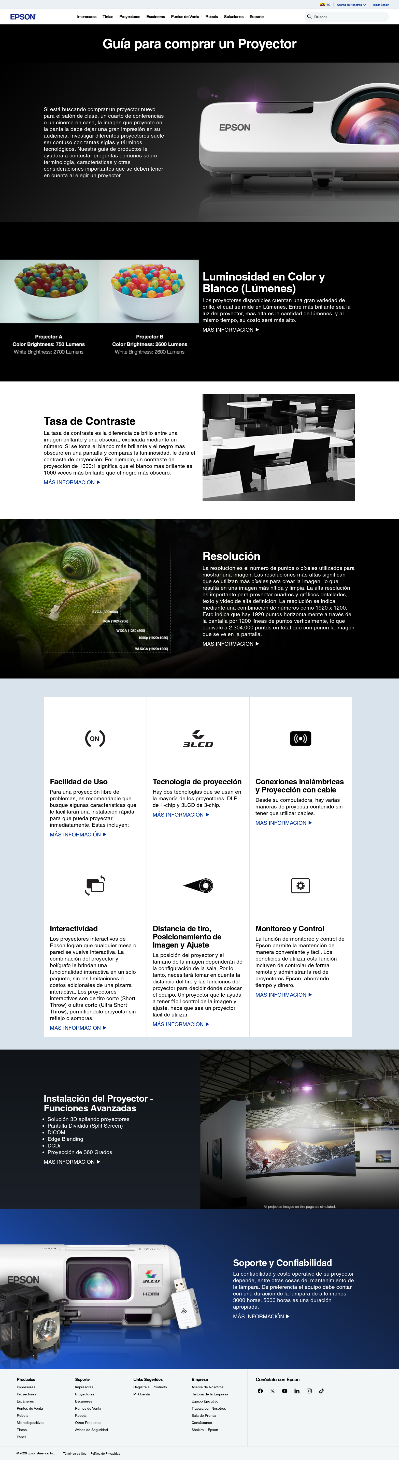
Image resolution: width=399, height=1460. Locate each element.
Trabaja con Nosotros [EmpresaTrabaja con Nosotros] (209, 1408)
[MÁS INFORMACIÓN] (231, 330)
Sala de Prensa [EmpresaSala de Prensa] (204, 1415)
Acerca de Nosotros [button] (351, 4)
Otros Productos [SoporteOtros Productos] (88, 1423)
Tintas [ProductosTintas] (22, 1430)
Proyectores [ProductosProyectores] (26, 1394)
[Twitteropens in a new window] (272, 1390)
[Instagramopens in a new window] (309, 1390)
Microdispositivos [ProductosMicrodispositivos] (30, 1423)
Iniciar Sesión (381, 4)
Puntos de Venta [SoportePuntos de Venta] (88, 1408)
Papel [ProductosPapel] (21, 1437)
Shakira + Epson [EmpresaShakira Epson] (205, 1430)
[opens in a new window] (321, 1390)
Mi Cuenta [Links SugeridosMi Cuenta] (141, 1394)
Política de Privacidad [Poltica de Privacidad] (105, 1453)
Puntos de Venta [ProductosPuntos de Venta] (30, 1408)
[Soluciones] (234, 16)
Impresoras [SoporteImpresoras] (84, 1387)
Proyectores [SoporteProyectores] (84, 1394)
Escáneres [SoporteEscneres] (83, 1401)
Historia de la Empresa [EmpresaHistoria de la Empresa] (210, 1394)
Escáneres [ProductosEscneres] (25, 1401)
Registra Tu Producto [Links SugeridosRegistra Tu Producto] (150, 1387)
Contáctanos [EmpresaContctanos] (202, 1423)
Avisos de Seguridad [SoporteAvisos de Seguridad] (91, 1430)
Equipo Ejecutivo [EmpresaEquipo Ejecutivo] (205, 1401)
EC (325, 4)
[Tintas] (108, 16)
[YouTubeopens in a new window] (284, 1390)
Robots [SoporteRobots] (81, 1415)
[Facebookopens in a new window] (260, 1390)
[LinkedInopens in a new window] (297, 1390)
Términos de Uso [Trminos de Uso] (75, 1453)
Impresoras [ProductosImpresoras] (26, 1387)
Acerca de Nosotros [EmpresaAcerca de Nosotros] (207, 1387)
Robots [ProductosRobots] (22, 1415)
